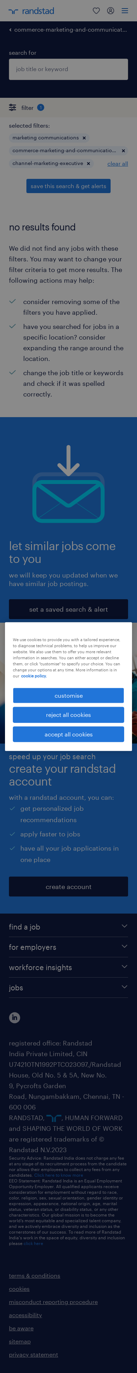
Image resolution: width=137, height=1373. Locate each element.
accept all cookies (69, 733)
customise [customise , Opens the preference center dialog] (69, 695)
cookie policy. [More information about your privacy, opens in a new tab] (34, 676)
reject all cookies (68, 714)
